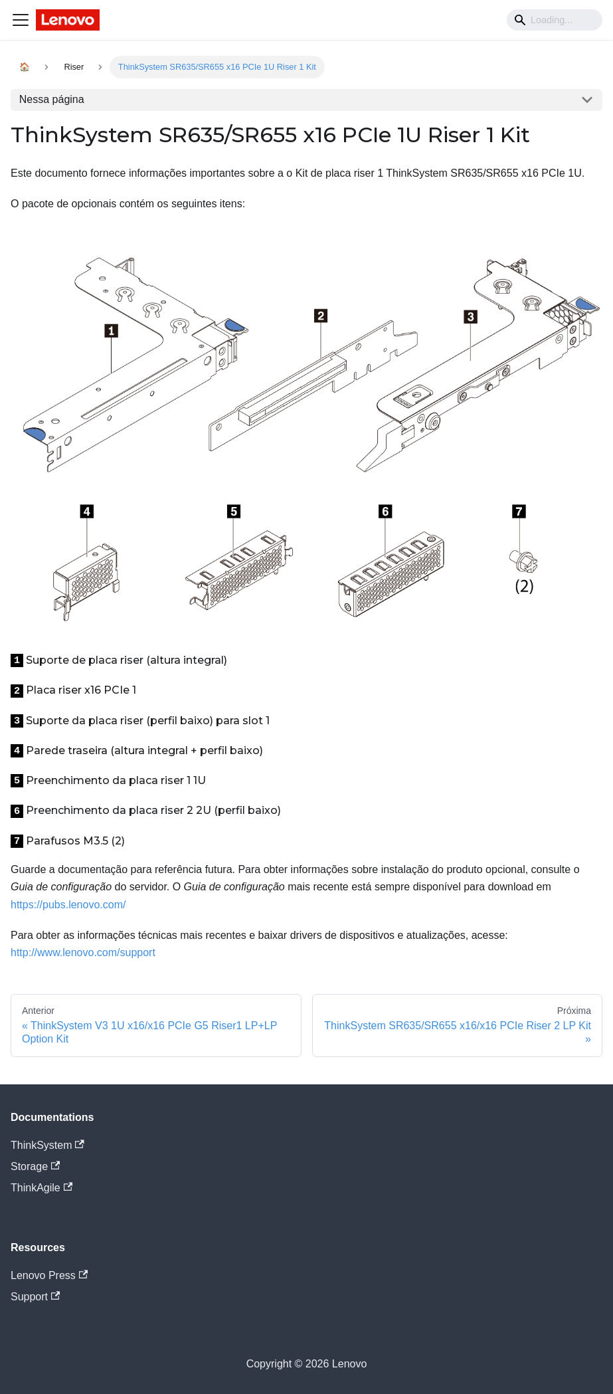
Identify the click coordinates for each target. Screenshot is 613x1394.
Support (35, 1296)
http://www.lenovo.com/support (83, 952)
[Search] (554, 20)
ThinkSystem (47, 1145)
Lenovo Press (49, 1275)
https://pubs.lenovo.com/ (68, 904)
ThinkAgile (41, 1187)
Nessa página (51, 99)
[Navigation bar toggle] (21, 20)
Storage (35, 1166)
